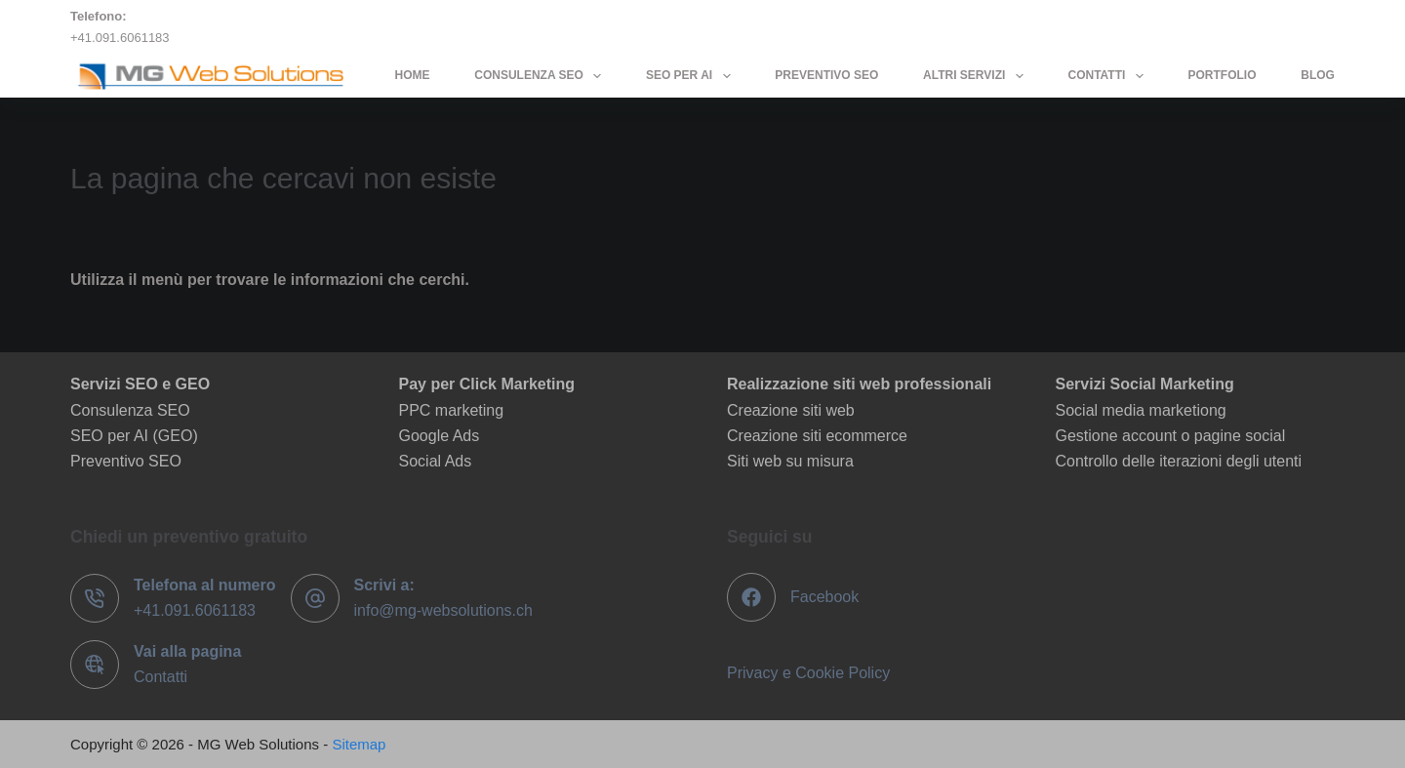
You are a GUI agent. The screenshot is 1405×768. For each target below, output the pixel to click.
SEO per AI (692, 76)
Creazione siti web (791, 410)
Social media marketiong (1141, 410)
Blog (1318, 75)
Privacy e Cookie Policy (808, 673)
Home (411, 75)
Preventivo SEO (826, 75)
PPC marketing (451, 410)
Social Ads (435, 461)
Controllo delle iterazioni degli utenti (1179, 461)
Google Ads (439, 435)
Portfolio (1221, 75)
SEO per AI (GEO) (134, 435)
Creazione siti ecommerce (817, 435)
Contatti (1108, 76)
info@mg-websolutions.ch (443, 610)
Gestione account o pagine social (1171, 435)
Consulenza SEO (541, 76)
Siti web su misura (790, 461)
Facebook (824, 596)
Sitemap (358, 744)
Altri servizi (977, 76)
